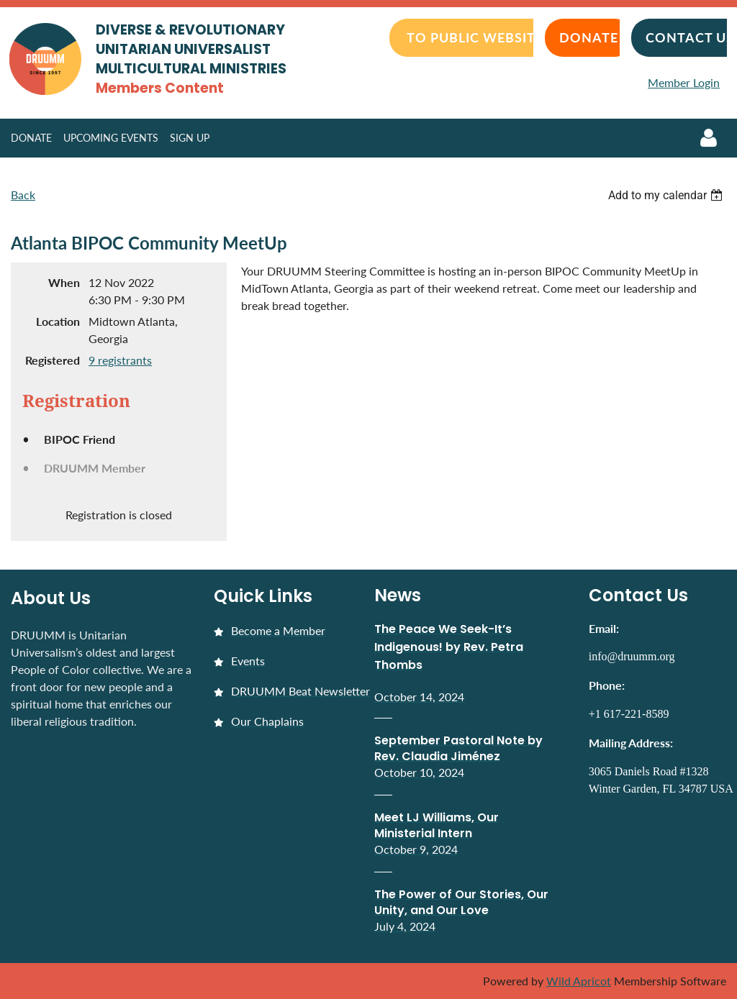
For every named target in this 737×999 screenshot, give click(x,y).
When (64, 282)
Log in (708, 138)
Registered (52, 360)
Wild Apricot (578, 980)
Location (58, 321)
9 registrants (120, 360)
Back (23, 194)
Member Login (684, 82)
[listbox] (667, 195)
